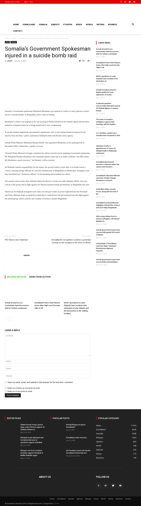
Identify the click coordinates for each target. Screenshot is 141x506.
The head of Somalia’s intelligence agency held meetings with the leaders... (106, 122)
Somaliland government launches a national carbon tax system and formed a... (107, 164)
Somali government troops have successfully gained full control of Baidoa (108, 232)
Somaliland (29, 24)
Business (112, 24)
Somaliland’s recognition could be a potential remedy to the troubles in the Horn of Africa (71, 241)
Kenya (79, 24)
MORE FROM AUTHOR (40, 277)
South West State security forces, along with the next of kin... (107, 191)
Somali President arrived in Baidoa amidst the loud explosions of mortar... (106, 92)
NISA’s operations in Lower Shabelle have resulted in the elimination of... (107, 78)
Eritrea (100, 24)
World (89, 24)
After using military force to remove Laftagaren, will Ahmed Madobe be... (107, 218)
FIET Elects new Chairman (16, 240)
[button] (133, 24)
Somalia (43, 24)
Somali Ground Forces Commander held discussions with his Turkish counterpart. (17, 305)
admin (9, 61)
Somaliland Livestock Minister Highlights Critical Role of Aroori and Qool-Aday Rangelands (108, 205)
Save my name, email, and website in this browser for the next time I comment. (40, 382)
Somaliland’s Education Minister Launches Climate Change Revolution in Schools (108, 178)
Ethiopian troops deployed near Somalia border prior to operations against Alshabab (32, 440)
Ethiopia (67, 24)
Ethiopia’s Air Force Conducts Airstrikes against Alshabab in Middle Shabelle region (31, 453)
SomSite (56, 503)
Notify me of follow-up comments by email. (23, 388)
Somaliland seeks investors (76, 438)
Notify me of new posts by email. (19, 391)
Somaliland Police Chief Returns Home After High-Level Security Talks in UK (47, 305)
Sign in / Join (28, 2)
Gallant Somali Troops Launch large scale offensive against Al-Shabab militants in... (32, 427)
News (14, 38)
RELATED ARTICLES (16, 277)
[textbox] (48, 154)
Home (16, 24)
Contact (18, 31)
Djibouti (55, 24)
